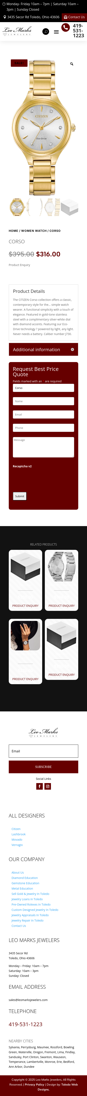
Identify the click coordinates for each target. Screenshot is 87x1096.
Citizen (16, 829)
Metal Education (22, 888)
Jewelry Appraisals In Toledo (30, 915)
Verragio (17, 845)
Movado (17, 839)
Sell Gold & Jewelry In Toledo (30, 894)
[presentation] (44, 479)
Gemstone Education (25, 883)
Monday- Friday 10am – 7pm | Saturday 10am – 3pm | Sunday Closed (42, 7)
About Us (18, 872)
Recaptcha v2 (22, 466)
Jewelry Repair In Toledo (28, 920)
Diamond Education (25, 878)
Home (13, 230)
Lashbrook (19, 834)
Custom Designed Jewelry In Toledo (35, 910)
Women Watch (34, 230)
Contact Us (76, 17)
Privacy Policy (34, 1084)
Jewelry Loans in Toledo (27, 899)
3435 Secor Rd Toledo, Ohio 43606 (33, 17)
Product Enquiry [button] (25, 606)
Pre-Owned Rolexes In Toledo (31, 904)
